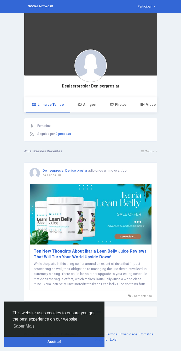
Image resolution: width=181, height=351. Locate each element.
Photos (117, 104)
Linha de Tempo (48, 104)
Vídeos (148, 104)
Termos (112, 334)
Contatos (146, 334)
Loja (113, 339)
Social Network (40, 6)
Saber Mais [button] (23, 326)
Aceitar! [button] (54, 342)
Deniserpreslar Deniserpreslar (90, 86)
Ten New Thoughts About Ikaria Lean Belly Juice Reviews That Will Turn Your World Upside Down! (90, 254)
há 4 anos (49, 175)
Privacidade (129, 334)
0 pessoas (63, 134)
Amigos (87, 104)
